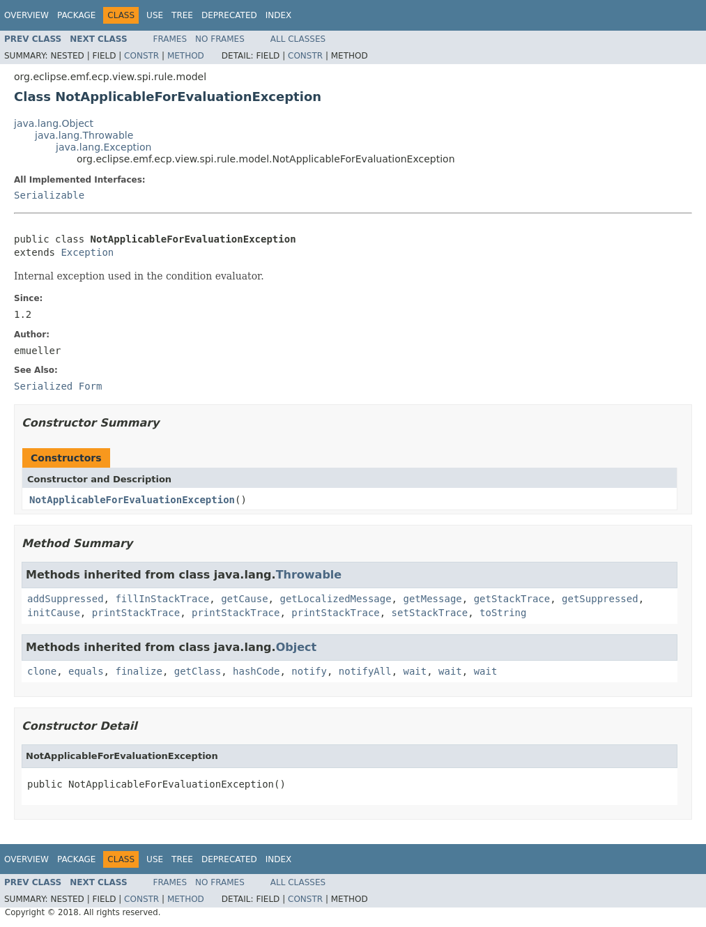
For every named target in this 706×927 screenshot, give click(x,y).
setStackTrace (430, 612)
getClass (197, 671)
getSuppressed (600, 598)
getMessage (432, 598)
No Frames (220, 39)
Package (76, 15)
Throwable (309, 574)
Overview (26, 15)
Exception (87, 252)
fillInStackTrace (162, 598)
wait (415, 671)
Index (279, 15)
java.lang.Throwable (84, 135)
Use (154, 15)
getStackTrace (512, 598)
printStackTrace (136, 612)
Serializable (49, 195)
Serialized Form (58, 386)
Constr (141, 56)
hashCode (256, 671)
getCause (244, 598)
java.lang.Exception (103, 147)
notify (309, 671)
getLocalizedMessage (335, 598)
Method (185, 56)
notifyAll (365, 671)
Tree (182, 15)
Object (296, 647)
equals (86, 671)
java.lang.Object (53, 123)
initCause (53, 612)
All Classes (297, 39)
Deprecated (229, 15)
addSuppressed (65, 598)
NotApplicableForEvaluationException (132, 499)
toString (502, 612)
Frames (170, 39)
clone (41, 671)
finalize (138, 671)
